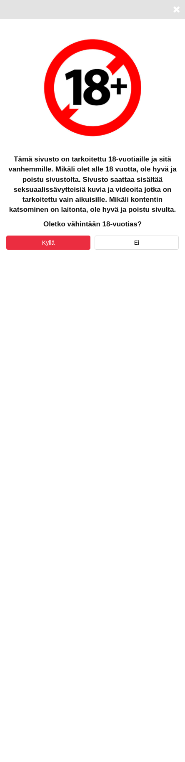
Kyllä (48, 242)
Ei (136, 242)
